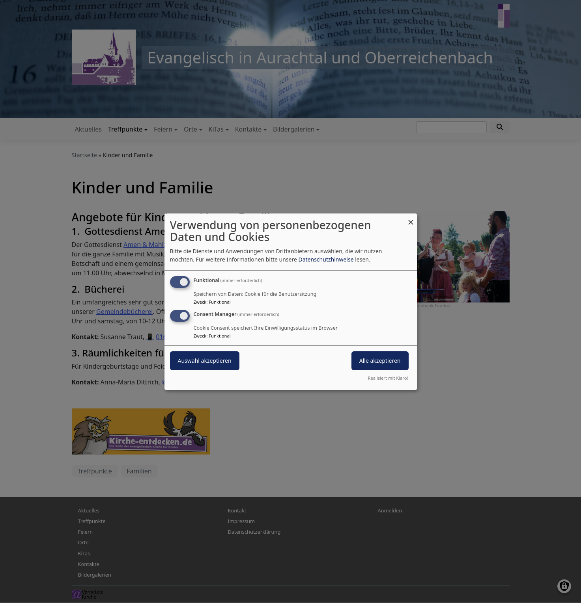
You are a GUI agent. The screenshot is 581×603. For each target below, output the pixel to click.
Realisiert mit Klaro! (388, 378)
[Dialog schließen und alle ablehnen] (411, 218)
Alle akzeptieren (380, 360)
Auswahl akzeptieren (205, 360)
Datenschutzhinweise (325, 259)
